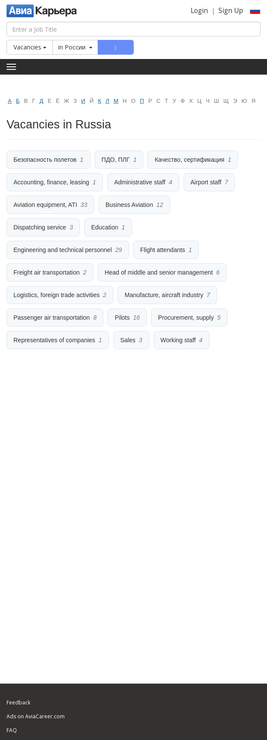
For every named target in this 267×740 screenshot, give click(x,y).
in (75, 47)
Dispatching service (39, 227)
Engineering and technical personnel (62, 249)
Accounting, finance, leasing (51, 182)
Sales (127, 340)
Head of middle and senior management (159, 272)
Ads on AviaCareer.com (36, 716)
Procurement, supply (186, 317)
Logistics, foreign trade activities (56, 294)
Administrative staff (139, 182)
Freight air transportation (46, 272)
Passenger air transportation (51, 317)
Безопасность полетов (44, 159)
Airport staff (206, 182)
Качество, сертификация (189, 159)
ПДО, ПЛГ (116, 159)
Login (199, 10)
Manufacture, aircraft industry (164, 294)
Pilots (122, 317)
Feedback (18, 702)
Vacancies (29, 47)
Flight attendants (162, 249)
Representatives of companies (54, 340)
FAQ (12, 730)
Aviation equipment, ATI (45, 204)
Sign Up (230, 10)
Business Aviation (129, 204)
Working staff (178, 340)
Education (104, 227)
